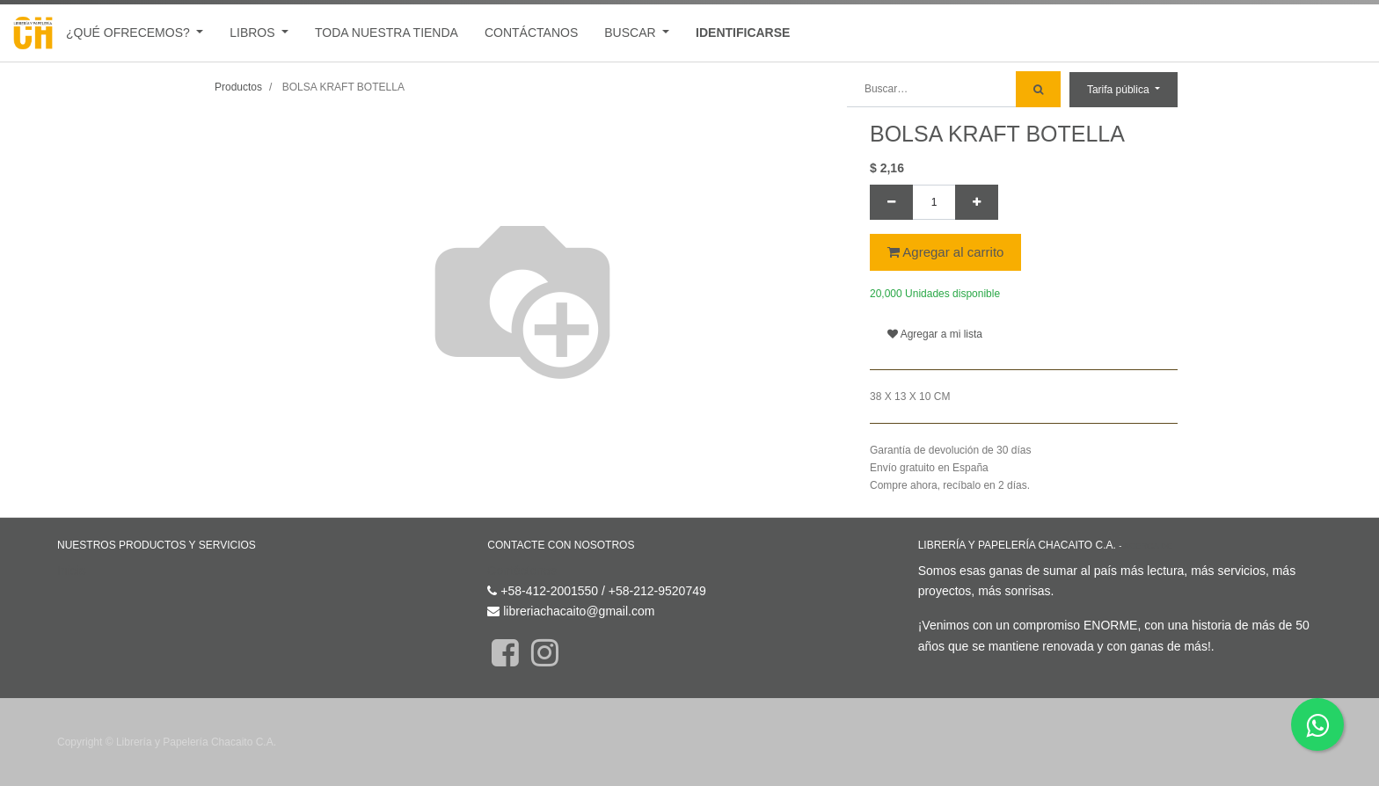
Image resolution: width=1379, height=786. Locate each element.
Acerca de (1148, 545)
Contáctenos (522, 571)
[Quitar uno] (891, 202)
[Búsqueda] (1038, 89)
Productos (238, 87)
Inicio (71, 571)
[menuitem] (386, 33)
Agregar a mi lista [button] (934, 334)
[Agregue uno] (976, 202)
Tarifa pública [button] (1119, 90)
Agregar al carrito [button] (945, 251)
